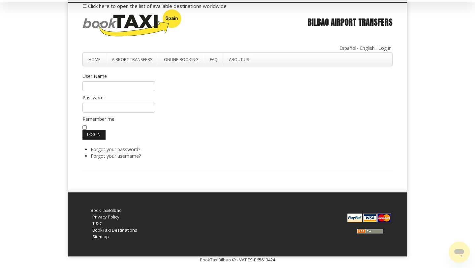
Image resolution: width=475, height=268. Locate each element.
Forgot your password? (115, 149)
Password (93, 97)
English (367, 48)
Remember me (98, 119)
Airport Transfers (132, 59)
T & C (97, 223)
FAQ (214, 59)
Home (94, 59)
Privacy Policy (105, 217)
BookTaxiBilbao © (218, 260)
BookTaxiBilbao (106, 210)
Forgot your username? (116, 156)
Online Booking (181, 59)
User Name (94, 76)
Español (347, 48)
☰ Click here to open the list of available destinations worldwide (154, 6)
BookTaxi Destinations (114, 230)
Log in (385, 48)
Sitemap (100, 237)
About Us (239, 59)
